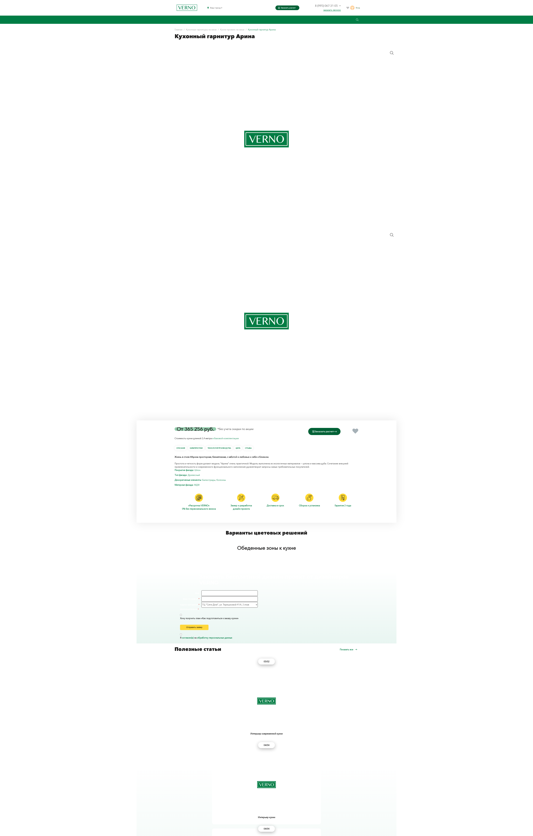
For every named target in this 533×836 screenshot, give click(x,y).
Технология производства (219, 447)
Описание (180, 447)
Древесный (194, 474)
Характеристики (196, 447)
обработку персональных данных (214, 642)
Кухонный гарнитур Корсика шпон (198, 804)
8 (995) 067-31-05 (326, 5)
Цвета (238, 447)
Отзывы (248, 447)
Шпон (197, 469)
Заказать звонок (332, 10)
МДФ (197, 484)
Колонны (221, 479)
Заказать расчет (287, 8)
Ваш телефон (190, 598)
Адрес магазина (189, 604)
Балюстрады (208, 479)
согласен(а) (188, 642)
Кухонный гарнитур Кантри (255, 804)
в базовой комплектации (225, 437)
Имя (197, 592)
